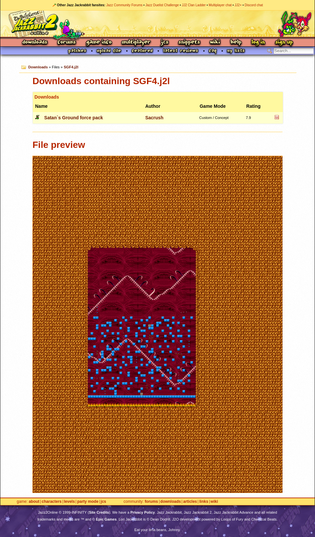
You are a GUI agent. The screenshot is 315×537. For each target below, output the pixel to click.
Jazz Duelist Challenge (162, 5)
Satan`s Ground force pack (73, 117)
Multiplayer (136, 42)
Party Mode (87, 501)
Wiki (215, 42)
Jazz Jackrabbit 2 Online (157, 24)
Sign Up (283, 42)
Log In (258, 42)
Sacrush (154, 117)
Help (236, 42)
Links (203, 501)
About (34, 501)
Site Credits (99, 512)
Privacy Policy (142, 512)
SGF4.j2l (71, 67)
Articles (190, 501)
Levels (69, 501)
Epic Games (106, 519)
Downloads (35, 42)
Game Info (98, 42)
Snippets (189, 42)
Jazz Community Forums (124, 5)
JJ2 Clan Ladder (194, 5)
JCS (164, 42)
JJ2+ (238, 5)
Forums (67, 42)
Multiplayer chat (220, 5)
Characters (52, 501)
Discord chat (254, 5)
